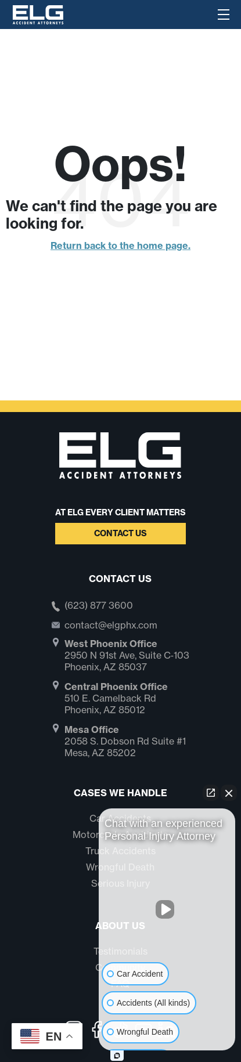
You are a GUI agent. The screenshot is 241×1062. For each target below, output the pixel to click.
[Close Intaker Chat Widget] (229, 793)
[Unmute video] (167, 909)
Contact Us (120, 533)
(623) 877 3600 (98, 606)
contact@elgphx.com (110, 625)
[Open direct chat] (211, 793)
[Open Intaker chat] (117, 1055)
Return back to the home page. (120, 245)
